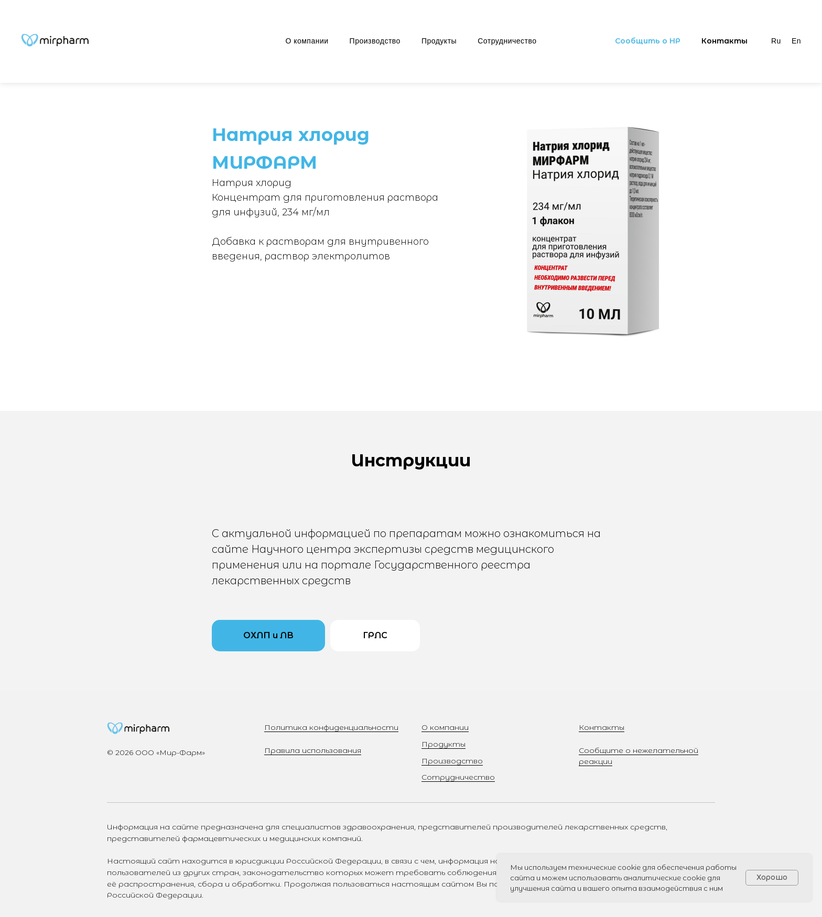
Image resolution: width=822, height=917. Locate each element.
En (796, 41)
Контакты (601, 727)
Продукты (439, 41)
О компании (306, 41)
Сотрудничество (507, 41)
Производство (375, 41)
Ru (776, 41)
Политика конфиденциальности (331, 727)
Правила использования (312, 750)
